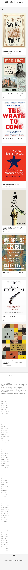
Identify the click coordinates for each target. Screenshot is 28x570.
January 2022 (4, 507)
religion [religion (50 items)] (9, 391)
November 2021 (5, 511)
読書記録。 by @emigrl (14, 2)
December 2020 (5, 534)
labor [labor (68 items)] (12, 388)
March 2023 (4, 478)
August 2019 (4, 544)
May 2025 (4, 424)
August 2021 (4, 517)
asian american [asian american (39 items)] (20, 384)
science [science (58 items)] (12, 391)
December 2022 (5, 484)
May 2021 (4, 523)
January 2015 (4, 550)
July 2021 (3, 519)
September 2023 (5, 465)
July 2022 (3, 494)
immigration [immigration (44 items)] (3, 388)
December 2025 (5, 409)
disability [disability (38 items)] (20, 385)
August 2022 (4, 492)
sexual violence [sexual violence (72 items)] (19, 391)
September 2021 (5, 515)
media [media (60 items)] (16, 388)
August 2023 (4, 467)
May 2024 (4, 449)
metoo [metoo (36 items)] (2, 390)
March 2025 (4, 428)
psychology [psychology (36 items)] (24, 390)
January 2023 (4, 482)
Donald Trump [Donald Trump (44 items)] (24, 385)
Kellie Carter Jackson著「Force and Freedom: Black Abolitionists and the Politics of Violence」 (13, 317)
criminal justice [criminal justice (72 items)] (10, 385)
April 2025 (4, 426)
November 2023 (5, 461)
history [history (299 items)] (22, 387)
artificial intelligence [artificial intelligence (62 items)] (13, 384)
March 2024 (4, 453)
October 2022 (4, 488)
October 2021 (4, 513)
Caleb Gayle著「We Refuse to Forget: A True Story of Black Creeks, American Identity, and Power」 (14, 273)
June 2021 (4, 521)
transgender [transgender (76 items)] (15, 393)
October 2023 (4, 463)
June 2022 (4, 496)
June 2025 (4, 422)
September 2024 (5, 440)
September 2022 (5, 490)
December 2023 (5, 459)
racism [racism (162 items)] (6, 391)
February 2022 (4, 505)
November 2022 (5, 486)
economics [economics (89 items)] (3, 387)
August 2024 (4, 442)
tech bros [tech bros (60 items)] (5, 393)
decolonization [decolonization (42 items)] (17, 385)
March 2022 (4, 503)
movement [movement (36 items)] (4, 390)
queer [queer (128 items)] (2, 391)
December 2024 (5, 434)
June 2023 (4, 471)
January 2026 (4, 407)
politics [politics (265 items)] (16, 390)
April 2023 (4, 476)
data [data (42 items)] (14, 385)
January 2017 (4, 548)
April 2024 (4, 451)
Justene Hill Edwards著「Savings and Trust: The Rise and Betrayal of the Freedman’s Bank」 (13, 51)
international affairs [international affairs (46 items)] (8, 388)
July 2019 (3, 546)
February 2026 (4, 405)
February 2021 (4, 530)
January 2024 (4, 457)
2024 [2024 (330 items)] (4, 384)
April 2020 (4, 538)
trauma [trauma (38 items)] (20, 393)
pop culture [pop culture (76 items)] (20, 390)
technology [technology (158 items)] (10, 393)
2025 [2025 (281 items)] (8, 384)
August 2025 (4, 417)
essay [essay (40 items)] (14, 387)
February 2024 (4, 455)
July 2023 (3, 469)
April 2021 (4, 525)
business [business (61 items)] (5, 385)
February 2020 (4, 540)
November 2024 (5, 436)
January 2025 (4, 432)
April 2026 (4, 401)
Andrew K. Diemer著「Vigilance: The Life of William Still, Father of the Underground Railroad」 (14, 94)
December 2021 (5, 509)
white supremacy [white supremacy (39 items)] (23, 393)
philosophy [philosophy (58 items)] (11, 390)
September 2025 (5, 415)
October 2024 (4, 438)
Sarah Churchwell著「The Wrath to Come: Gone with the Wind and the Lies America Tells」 (13, 139)
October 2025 (4, 413)
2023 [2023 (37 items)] (1, 384)
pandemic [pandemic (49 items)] (7, 390)
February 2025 (4, 430)
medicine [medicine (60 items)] (18, 388)
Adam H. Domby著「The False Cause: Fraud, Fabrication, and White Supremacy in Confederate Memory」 (13, 228)
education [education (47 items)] (7, 387)
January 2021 (4, 532)
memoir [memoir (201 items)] (23, 388)
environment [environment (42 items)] (11, 387)
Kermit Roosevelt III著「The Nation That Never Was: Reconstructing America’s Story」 (13, 184)
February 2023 (4, 480)
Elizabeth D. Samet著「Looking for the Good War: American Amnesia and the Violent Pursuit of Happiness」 (13, 362)
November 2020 (5, 536)
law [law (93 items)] (13, 388)
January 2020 (4, 542)
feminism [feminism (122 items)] (17, 387)
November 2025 (5, 411)
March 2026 (4, 403)
